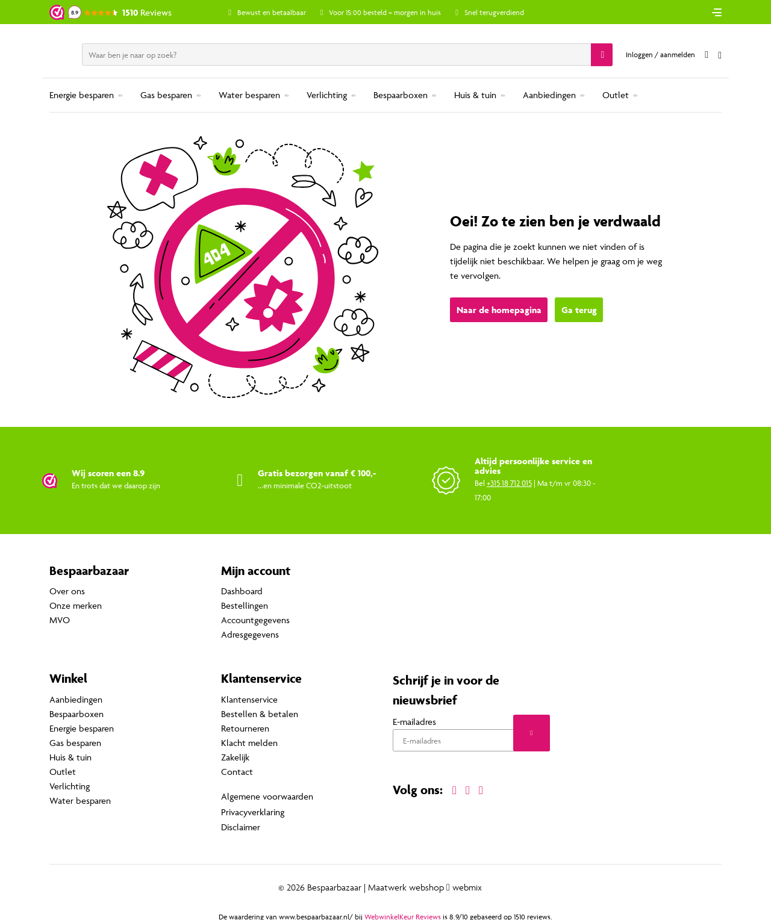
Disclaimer (240, 824)
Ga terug (579, 310)
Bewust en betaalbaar (280, 12)
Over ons (67, 591)
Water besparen (249, 95)
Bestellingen (244, 606)
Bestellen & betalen (259, 714)
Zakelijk (235, 757)
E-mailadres (414, 721)
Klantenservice (249, 699)
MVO (59, 620)
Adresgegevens (250, 635)
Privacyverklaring (252, 810)
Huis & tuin (475, 95)
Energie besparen (81, 95)
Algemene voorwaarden (267, 795)
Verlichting (327, 95)
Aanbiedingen (549, 95)
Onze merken (75, 606)
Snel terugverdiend (503, 12)
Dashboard (242, 591)
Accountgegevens (255, 620)
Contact (237, 771)
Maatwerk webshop (406, 884)
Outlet (615, 95)
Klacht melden (249, 742)
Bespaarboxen (400, 95)
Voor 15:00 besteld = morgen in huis (395, 12)
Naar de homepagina (499, 310)
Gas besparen (166, 95)
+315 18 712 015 (509, 483)
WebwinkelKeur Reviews (402, 913)
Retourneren (245, 728)
